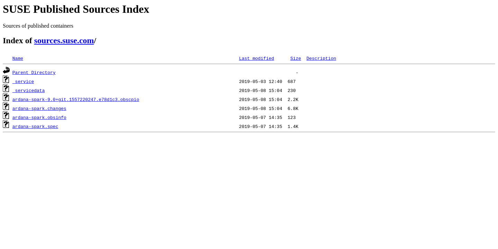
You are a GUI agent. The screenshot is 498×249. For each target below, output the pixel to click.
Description (321, 58)
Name (17, 58)
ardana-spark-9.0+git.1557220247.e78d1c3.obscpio (75, 99)
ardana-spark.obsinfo (39, 117)
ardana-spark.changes (39, 108)
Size (295, 58)
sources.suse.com (64, 40)
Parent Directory (34, 72)
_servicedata (28, 90)
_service (23, 81)
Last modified (256, 58)
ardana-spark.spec (35, 126)
